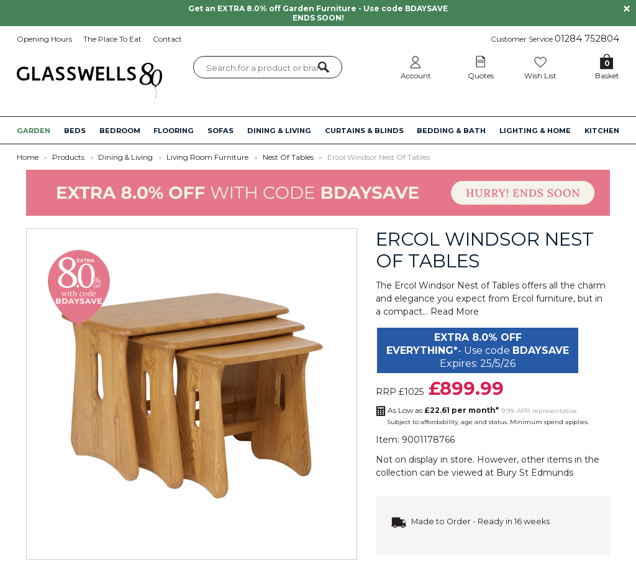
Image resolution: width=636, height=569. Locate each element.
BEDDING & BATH (451, 130)
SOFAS (220, 130)
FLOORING (173, 130)
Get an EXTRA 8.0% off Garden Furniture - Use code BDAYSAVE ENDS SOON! (318, 13)
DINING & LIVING (279, 130)
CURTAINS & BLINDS (364, 130)
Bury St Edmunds (534, 472)
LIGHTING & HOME (535, 130)
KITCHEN (601, 130)
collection (396, 472)
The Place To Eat (112, 39)
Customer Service (555, 38)
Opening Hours (44, 39)
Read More (454, 311)
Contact (167, 39)
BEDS (75, 130)
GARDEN (33, 130)
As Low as (443, 410)
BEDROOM (119, 130)
